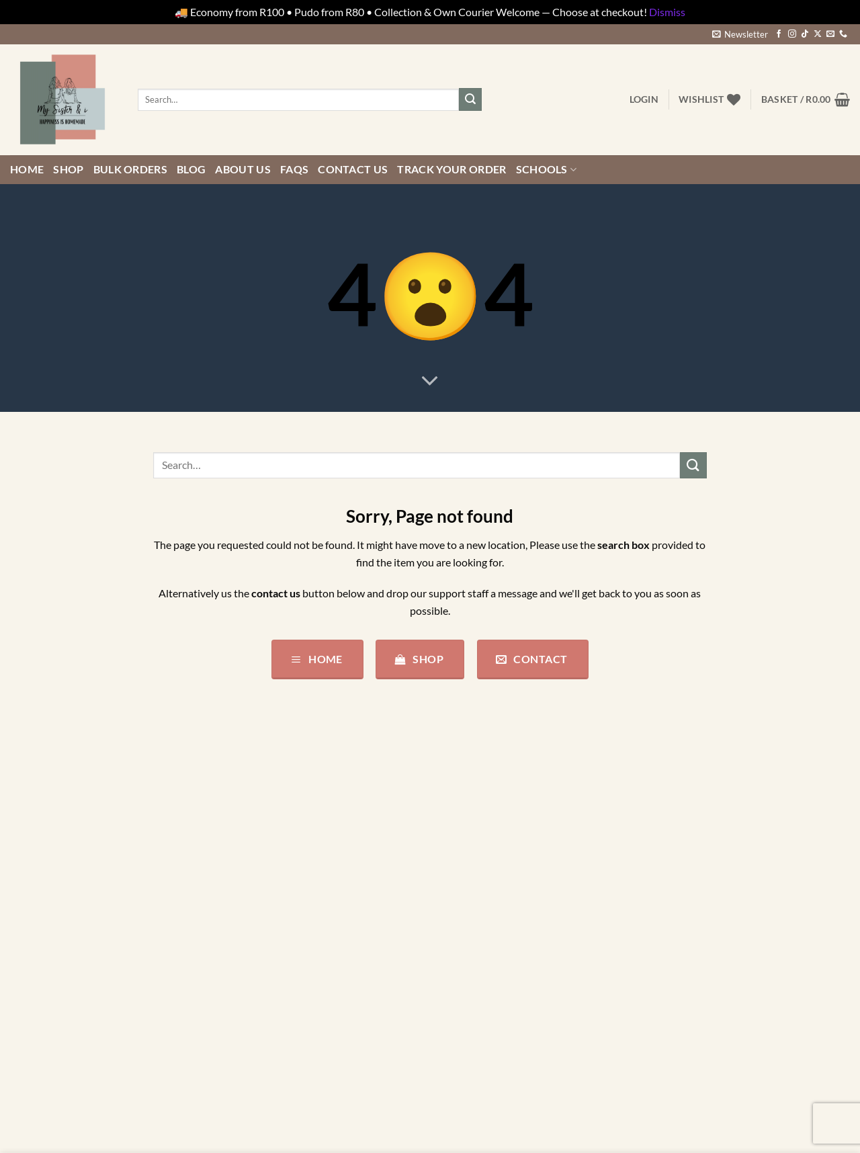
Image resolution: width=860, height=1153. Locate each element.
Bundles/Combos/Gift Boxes (76, 898)
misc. (21, 976)
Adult (23, 820)
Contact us (353, 169)
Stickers (28, 1054)
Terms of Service (477, 847)
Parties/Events (44, 1002)
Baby (22, 872)
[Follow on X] (818, 34)
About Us (243, 169)
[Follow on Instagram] (792, 34)
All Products (38, 847)
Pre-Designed (42, 1028)
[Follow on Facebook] (779, 34)
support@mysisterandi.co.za (320, 902)
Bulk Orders (130, 169)
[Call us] (843, 34)
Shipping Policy (475, 872)
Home (27, 169)
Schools (546, 169)
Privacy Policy (472, 820)
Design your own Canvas (67, 924)
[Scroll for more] (430, 381)
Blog (191, 169)
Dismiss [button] (667, 11)
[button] (740, 34)
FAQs (294, 169)
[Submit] (470, 99)
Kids (20, 950)
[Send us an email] (830, 34)
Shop (68, 169)
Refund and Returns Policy (501, 898)
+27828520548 (346, 885)
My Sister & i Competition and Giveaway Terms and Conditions (533, 933)
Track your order (451, 169)
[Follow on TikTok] (805, 34)
